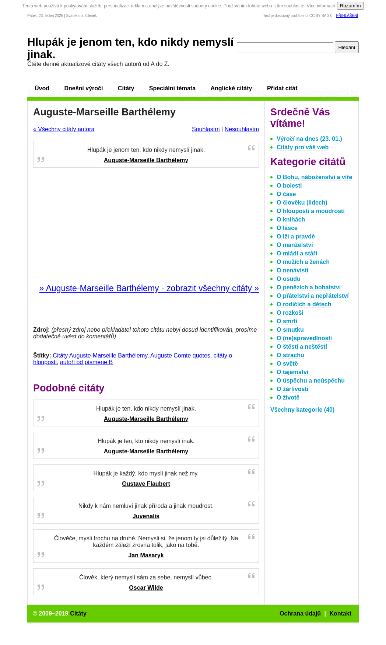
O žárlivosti (292, 389)
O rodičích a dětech (304, 304)
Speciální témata (172, 88)
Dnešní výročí (83, 88)
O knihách (291, 219)
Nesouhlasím (242, 129)
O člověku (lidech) (302, 202)
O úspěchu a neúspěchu (311, 380)
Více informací (321, 5)
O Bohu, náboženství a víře (314, 177)
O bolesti (289, 185)
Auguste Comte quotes (180, 355)
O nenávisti (292, 270)
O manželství (295, 245)
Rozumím (350, 5)
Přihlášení (347, 16)
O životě (288, 397)
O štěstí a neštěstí (302, 347)
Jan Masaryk (146, 555)
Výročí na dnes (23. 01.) (309, 139)
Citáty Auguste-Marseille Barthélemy (100, 355)
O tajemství (292, 372)
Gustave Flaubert (146, 484)
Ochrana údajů (300, 613)
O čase (286, 194)
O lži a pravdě (296, 236)
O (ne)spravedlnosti (304, 338)
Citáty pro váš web (303, 147)
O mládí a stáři (297, 253)
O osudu (289, 279)
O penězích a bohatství (309, 287)
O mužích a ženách (303, 262)
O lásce (287, 228)
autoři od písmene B (86, 362)
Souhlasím (206, 129)
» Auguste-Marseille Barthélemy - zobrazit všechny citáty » (149, 288)
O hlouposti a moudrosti (311, 211)
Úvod (42, 88)
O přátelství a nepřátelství (313, 296)
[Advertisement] (146, 226)
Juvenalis (146, 516)
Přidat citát (282, 88)
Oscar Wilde (146, 588)
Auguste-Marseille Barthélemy (146, 160)
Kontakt (340, 613)
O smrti (287, 321)
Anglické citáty (231, 88)
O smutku (290, 330)
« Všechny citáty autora (63, 129)
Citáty (126, 88)
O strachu (290, 355)
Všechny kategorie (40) (302, 410)
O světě (287, 363)
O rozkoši (290, 313)
